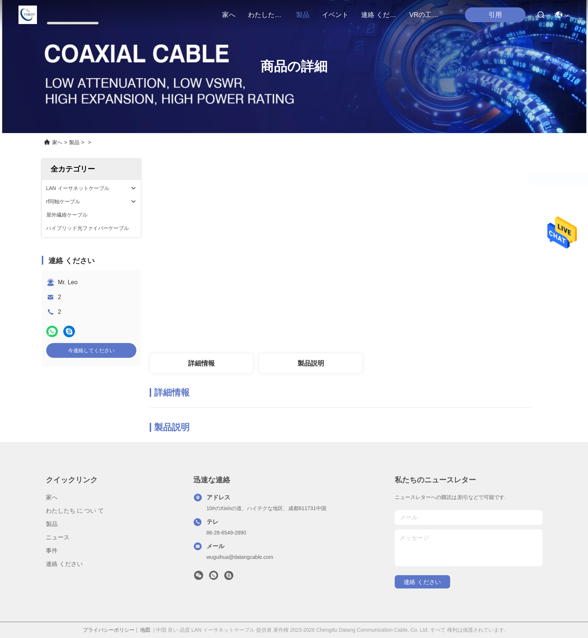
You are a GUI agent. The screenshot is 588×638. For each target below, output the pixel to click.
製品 (302, 14)
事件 (52, 550)
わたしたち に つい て (265, 14)
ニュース (57, 537)
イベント (335, 14)
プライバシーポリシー (109, 630)
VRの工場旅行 (427, 14)
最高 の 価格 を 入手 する (409, 179)
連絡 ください (379, 14)
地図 (145, 630)
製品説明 (311, 363)
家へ (228, 14)
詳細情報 (201, 363)
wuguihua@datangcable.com (240, 557)
